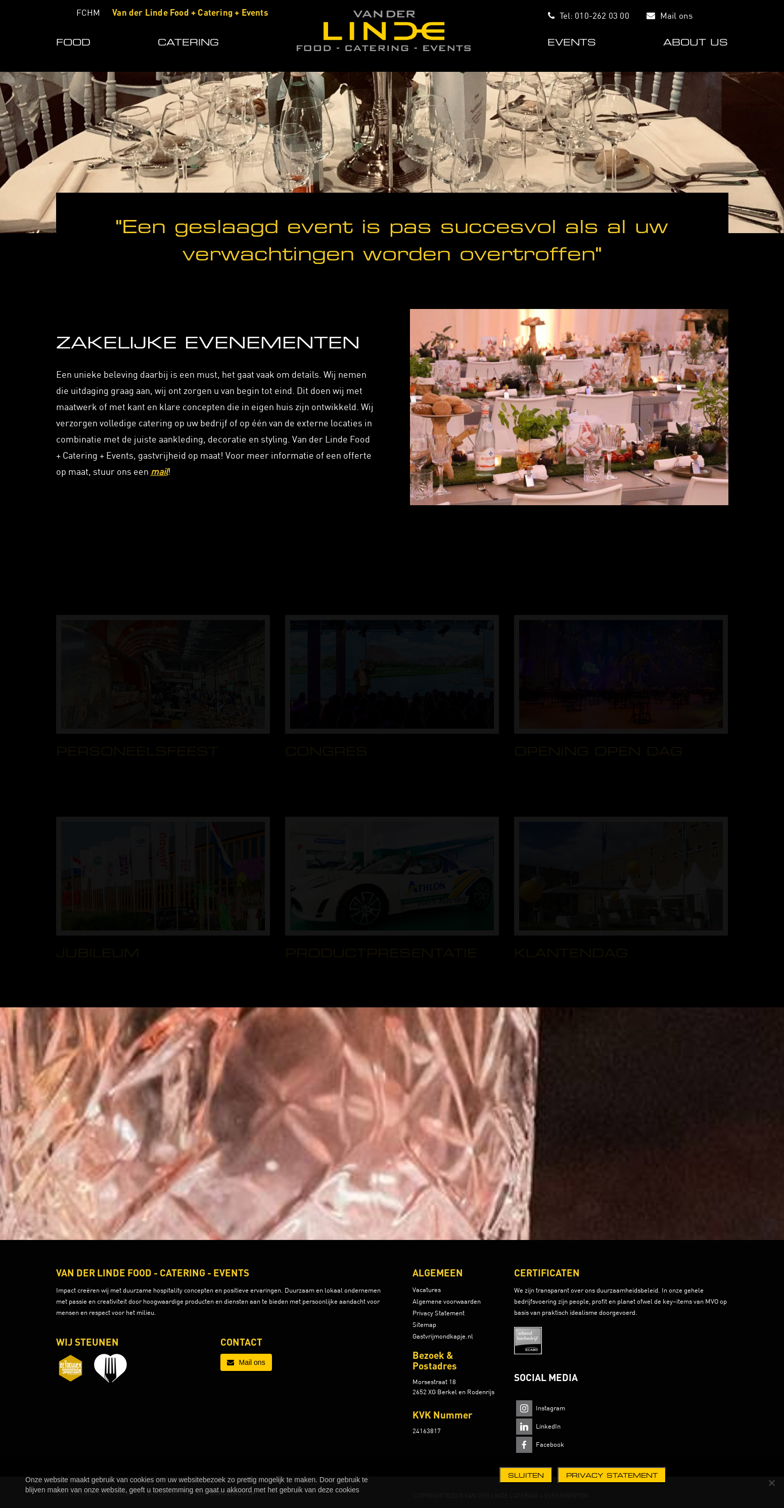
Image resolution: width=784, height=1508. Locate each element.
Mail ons (676, 15)
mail (159, 471)
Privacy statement (612, 1475)
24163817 (426, 1431)
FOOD (73, 42)
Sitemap (424, 1324)
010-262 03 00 (602, 15)
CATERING (188, 42)
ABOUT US (695, 42)
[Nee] (771, 1483)
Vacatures (426, 1289)
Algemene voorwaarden (446, 1301)
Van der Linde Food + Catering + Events (190, 12)
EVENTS (571, 42)
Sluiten (526, 1475)
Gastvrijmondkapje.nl (442, 1336)
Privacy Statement (438, 1313)
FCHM (88, 12)
